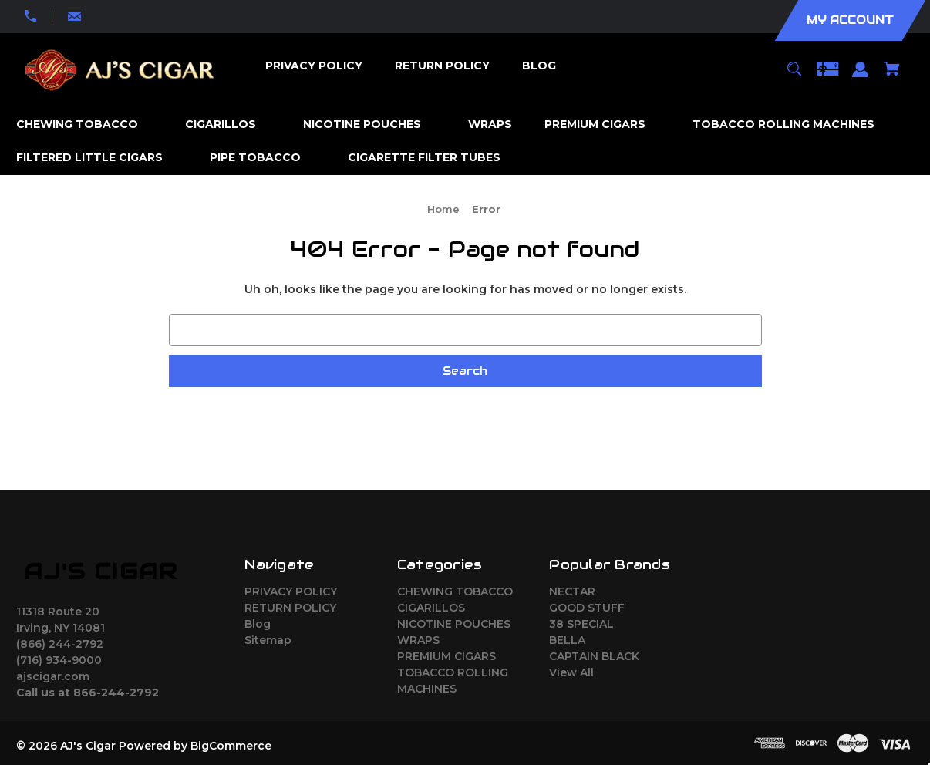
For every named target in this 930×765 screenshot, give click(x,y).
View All (571, 672)
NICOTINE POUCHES (453, 624)
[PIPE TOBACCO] (263, 157)
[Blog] (538, 66)
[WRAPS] (490, 124)
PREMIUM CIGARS (446, 656)
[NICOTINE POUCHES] (370, 124)
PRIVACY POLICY (290, 591)
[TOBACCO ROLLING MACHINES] (791, 124)
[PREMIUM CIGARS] (602, 124)
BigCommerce (230, 746)
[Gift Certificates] (827, 76)
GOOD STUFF (587, 608)
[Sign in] (860, 76)
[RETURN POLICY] (442, 66)
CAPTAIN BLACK (594, 656)
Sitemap (267, 640)
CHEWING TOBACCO (455, 591)
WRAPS (418, 640)
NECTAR (572, 591)
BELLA (567, 640)
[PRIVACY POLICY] (313, 66)
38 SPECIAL (581, 624)
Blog (257, 624)
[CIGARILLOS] (228, 124)
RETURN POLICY (290, 608)
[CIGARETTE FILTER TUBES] (431, 157)
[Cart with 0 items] (892, 76)
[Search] (794, 76)
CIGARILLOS (431, 608)
